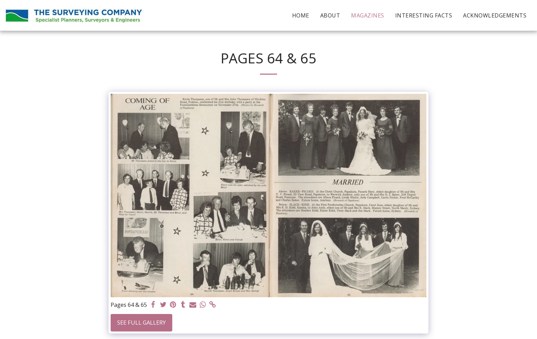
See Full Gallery (141, 322)
